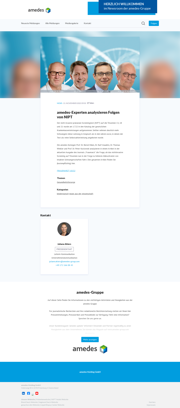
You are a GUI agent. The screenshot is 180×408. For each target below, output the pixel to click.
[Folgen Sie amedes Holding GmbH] (154, 23)
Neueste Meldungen (30, 23)
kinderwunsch (63, 193)
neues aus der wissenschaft (81, 193)
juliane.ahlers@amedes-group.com (64, 261)
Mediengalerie (71, 23)
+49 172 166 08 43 (64, 265)
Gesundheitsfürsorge (66, 182)
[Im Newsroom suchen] (143, 23)
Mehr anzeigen (90, 339)
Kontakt (87, 23)
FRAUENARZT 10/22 (66, 170)
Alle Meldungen (52, 23)
